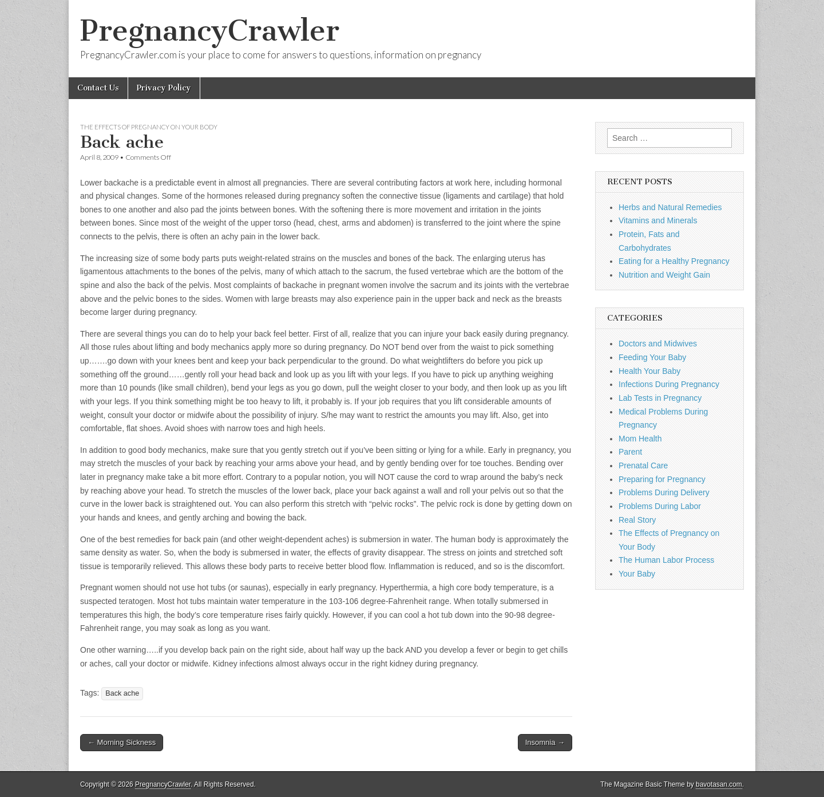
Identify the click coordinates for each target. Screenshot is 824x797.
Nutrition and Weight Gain (664, 274)
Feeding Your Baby (652, 357)
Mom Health (640, 438)
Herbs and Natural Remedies (670, 207)
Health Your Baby (649, 371)
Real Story (637, 519)
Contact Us (98, 88)
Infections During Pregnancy (669, 384)
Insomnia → (545, 742)
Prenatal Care (643, 465)
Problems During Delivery (664, 492)
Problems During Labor (660, 506)
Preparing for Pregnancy (662, 479)
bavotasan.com (719, 784)
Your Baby (637, 573)
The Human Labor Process (666, 560)
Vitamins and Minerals (658, 220)
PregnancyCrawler (209, 30)
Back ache (122, 693)
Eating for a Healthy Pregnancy (674, 261)
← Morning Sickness (122, 742)
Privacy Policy (164, 88)
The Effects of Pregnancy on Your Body (148, 127)
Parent (630, 451)
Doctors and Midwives (658, 343)
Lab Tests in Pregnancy (660, 398)
